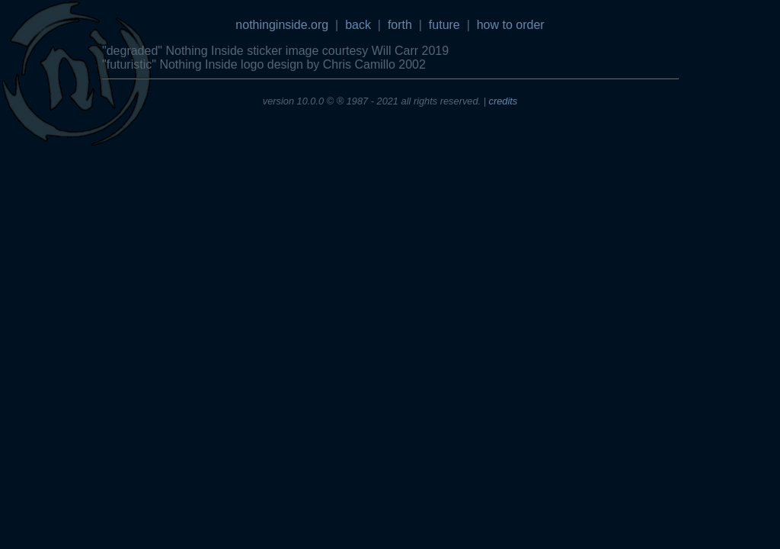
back (358, 24)
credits (503, 101)
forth (400, 24)
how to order (511, 24)
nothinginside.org (281, 24)
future (444, 24)
